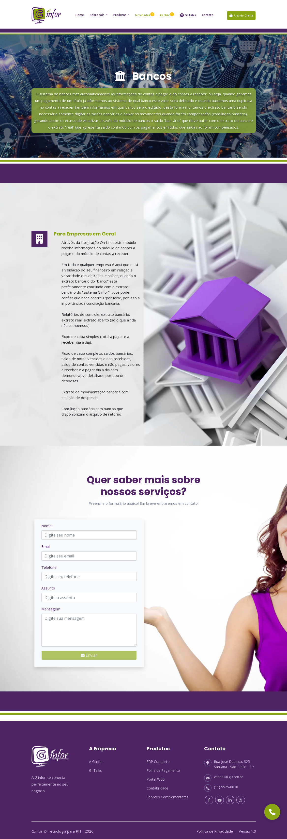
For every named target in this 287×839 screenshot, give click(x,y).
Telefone (49, 565)
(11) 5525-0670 (221, 785)
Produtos (120, 13)
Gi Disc (167, 13)
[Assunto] (89, 595)
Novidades (144, 13)
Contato (207, 13)
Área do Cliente (241, 14)
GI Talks (188, 13)
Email (45, 544)
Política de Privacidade (213, 829)
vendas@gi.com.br (223, 775)
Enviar (89, 653)
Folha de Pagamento (163, 768)
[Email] (89, 554)
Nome (46, 523)
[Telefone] (89, 575)
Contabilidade (157, 786)
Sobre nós (97, 13)
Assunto (48, 586)
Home (80, 13)
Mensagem (50, 606)
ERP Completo (158, 759)
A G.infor (96, 759)
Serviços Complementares (167, 795)
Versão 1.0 (247, 829)
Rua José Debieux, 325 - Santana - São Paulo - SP (229, 762)
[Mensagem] (89, 628)
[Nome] (89, 533)
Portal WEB (156, 777)
